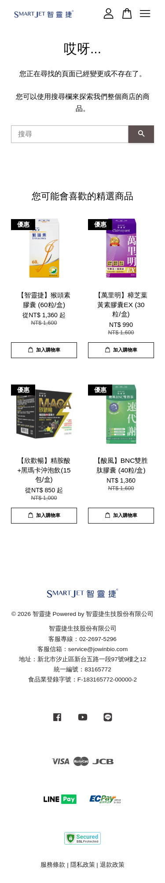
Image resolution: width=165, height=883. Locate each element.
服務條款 (52, 864)
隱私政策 (82, 864)
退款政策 (112, 864)
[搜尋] (69, 134)
